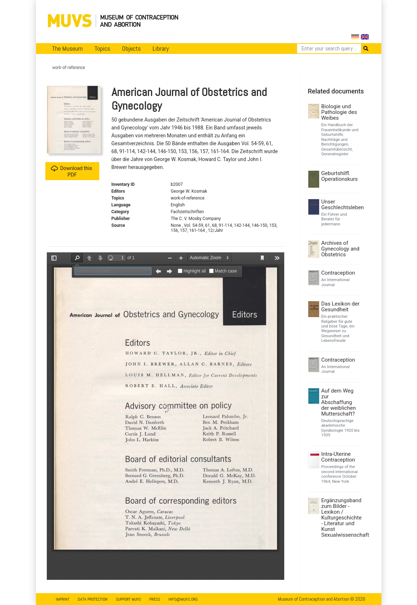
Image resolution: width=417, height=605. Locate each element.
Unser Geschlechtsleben (340, 204)
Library (161, 48)
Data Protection (93, 599)
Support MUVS (128, 599)
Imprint (62, 599)
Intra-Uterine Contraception (338, 457)
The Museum (67, 48)
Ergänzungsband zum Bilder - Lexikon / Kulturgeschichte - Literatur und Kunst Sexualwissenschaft (340, 518)
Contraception (338, 273)
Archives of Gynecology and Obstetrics (340, 248)
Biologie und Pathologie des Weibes (339, 112)
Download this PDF (71, 171)
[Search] (329, 48)
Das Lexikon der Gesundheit (340, 306)
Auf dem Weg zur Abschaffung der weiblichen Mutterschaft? (338, 402)
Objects (131, 48)
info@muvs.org (183, 599)
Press (154, 599)
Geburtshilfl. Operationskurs (339, 176)
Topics (102, 48)
